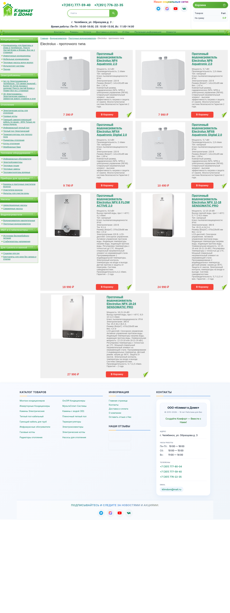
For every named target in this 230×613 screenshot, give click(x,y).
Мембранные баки (12, 146)
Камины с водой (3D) (73, 410)
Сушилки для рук (11, 252)
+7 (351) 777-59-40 (171, 470)
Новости (171, 31)
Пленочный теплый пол (74, 415)
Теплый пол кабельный (32, 415)
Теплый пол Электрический (16, 130)
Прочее (6, 68)
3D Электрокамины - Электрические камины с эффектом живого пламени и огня (19, 95)
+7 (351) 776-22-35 (171, 475)
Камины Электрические (32, 410)
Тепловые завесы (11, 168)
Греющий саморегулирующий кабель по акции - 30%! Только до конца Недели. (19, 120)
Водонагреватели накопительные (19, 219)
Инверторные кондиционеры (17, 55)
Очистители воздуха (13, 189)
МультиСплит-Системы (74, 405)
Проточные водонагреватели (17, 223)
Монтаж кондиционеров (32, 400)
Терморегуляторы (71, 420)
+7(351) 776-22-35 (107, 4)
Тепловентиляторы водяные (16, 171)
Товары (74, 31)
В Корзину (107, 113)
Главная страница (118, 400)
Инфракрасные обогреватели (17, 158)
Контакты (59, 31)
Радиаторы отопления (13, 139)
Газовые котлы (10, 115)
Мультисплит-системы (13, 65)
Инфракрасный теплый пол (16, 127)
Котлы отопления (11, 142)
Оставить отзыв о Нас (120, 416)
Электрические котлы (73, 431)
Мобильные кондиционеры (16, 58)
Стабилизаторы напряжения (16, 240)
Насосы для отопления (74, 436)
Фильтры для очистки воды (16, 192)
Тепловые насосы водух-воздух (18, 61)
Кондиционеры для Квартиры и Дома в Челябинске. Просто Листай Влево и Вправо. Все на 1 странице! (19, 48)
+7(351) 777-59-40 (77, 4)
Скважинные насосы (13, 207)
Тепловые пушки (11, 164)
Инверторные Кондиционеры (35, 405)
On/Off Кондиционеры (73, 400)
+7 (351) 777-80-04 (171, 465)
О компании (115, 412)
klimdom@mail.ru (171, 488)
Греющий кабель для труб (33, 420)
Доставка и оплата (107, 31)
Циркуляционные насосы (15, 204)
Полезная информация (148, 31)
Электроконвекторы (72, 426)
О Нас (126, 31)
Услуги (87, 31)
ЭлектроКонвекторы (12, 161)
